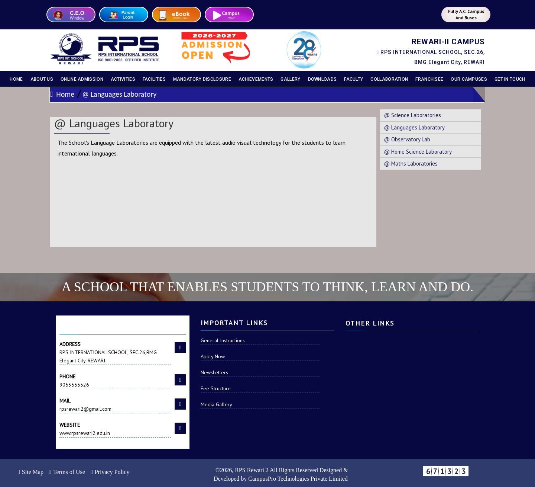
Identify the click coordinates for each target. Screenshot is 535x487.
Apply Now (213, 356)
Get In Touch (510, 79)
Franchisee (429, 79)
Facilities (154, 79)
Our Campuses (469, 79)
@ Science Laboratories (412, 115)
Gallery (290, 79)
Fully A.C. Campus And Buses (466, 14)
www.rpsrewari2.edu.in (115, 428)
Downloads (322, 79)
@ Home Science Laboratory (418, 151)
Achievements (256, 79)
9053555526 (115, 380)
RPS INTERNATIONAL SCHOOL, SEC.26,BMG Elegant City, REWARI (115, 352)
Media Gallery (216, 404)
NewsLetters (214, 372)
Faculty (353, 79)
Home (16, 79)
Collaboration (389, 79)
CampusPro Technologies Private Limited (297, 478)
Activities (123, 79)
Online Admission (82, 79)
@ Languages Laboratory (119, 94)
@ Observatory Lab (407, 139)
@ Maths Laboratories (411, 163)
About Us (41, 79)
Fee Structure (216, 388)
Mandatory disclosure (202, 79)
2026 (226, 470)
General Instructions (223, 340)
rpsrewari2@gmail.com (115, 404)
